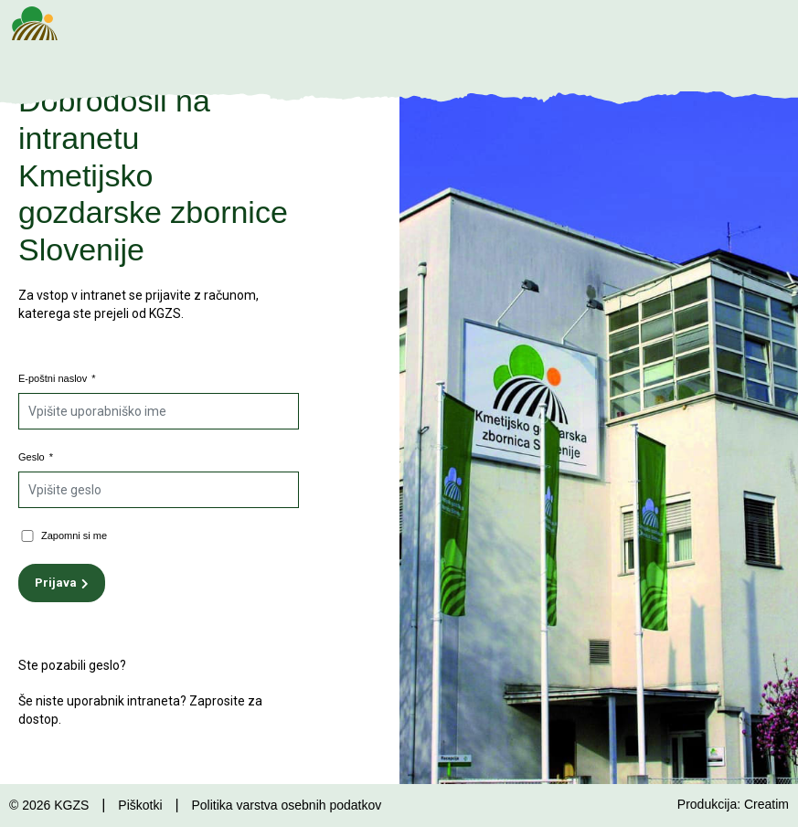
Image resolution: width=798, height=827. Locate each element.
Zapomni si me (74, 535)
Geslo (35, 456)
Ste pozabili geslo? (72, 665)
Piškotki (140, 805)
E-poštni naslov (57, 378)
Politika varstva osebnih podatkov (286, 805)
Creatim (766, 804)
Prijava (56, 582)
